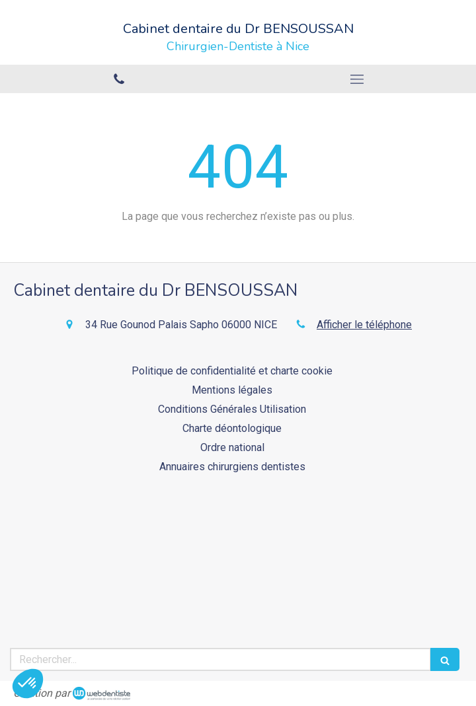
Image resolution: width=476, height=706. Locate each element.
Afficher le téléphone (364, 324)
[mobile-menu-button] (357, 79)
